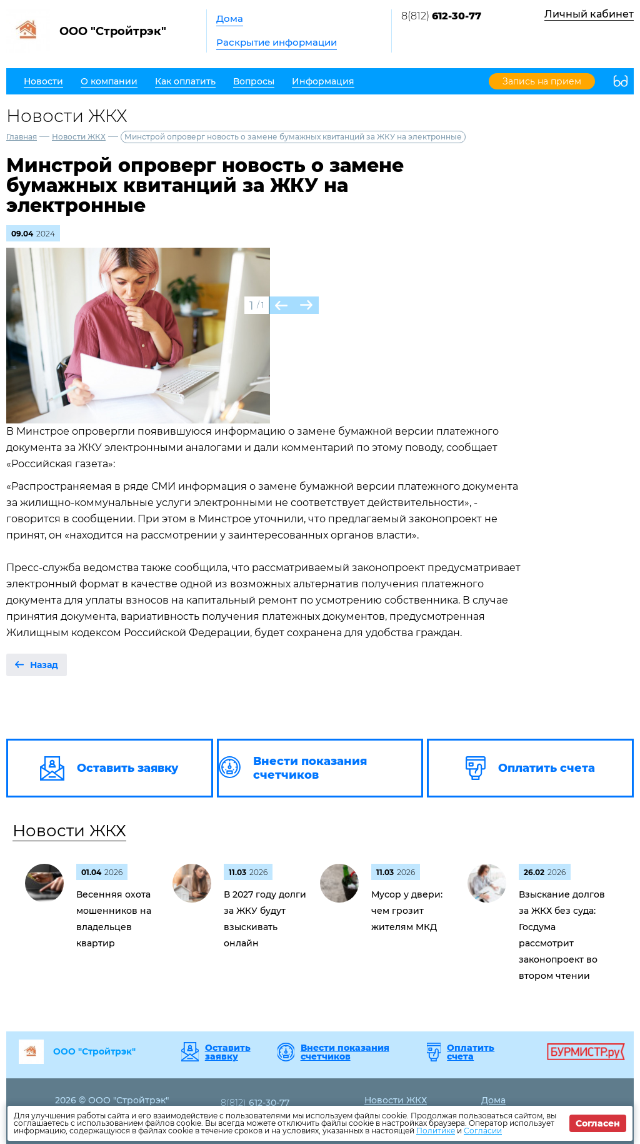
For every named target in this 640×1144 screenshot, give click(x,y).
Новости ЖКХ (79, 136)
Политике (435, 1130)
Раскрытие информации (276, 42)
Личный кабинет (589, 14)
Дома (229, 18)
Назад (44, 665)
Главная (21, 136)
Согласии (483, 1130)
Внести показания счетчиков (345, 1052)
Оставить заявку (228, 1052)
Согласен (598, 1123)
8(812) (441, 16)
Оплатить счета (470, 1052)
